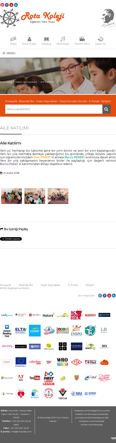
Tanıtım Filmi (82, 43)
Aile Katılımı (46, 81)
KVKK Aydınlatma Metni (14, 288)
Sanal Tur (100, 43)
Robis (13, 43)
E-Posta (94, 101)
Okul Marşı (62, 43)
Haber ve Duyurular (26, 81)
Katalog (46, 43)
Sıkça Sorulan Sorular (73, 101)
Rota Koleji (6, 81)
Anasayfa (11, 101)
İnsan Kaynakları (47, 101)
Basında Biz (26, 101)
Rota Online (29, 43)
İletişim (106, 101)
